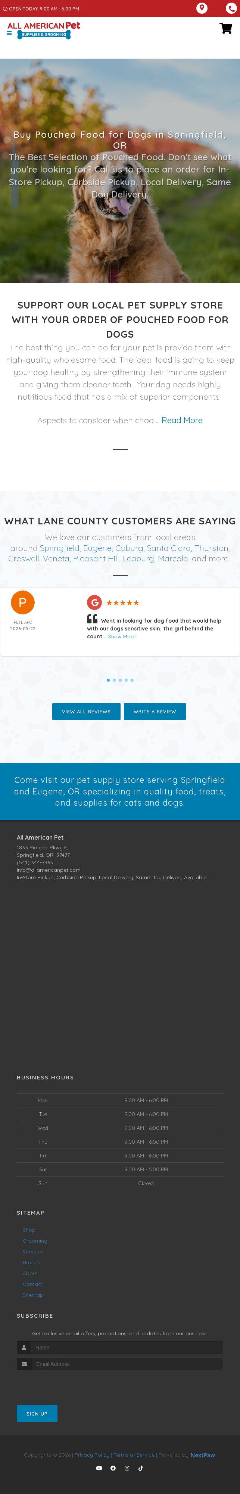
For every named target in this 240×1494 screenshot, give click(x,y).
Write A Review (155, 712)
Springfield (60, 548)
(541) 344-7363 (35, 862)
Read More (182, 420)
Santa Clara (169, 548)
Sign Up (37, 1414)
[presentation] (56, 1384)
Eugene (97, 548)
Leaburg (138, 558)
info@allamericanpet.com (49, 870)
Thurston (211, 548)
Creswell (23, 558)
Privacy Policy (92, 1454)
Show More (121, 636)
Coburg (129, 548)
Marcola (173, 558)
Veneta (56, 558)
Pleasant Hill (96, 558)
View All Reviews (86, 712)
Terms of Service (134, 1454)
